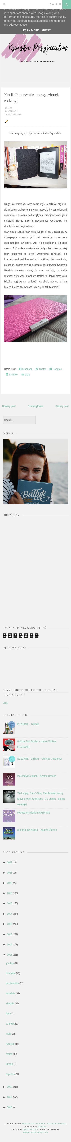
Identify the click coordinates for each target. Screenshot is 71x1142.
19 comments (14, 114)
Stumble (12, 374)
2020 (9, 883)
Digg (25, 374)
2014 (9, 944)
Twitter (41, 369)
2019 (9, 893)
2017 (9, 914)
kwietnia (10, 1044)
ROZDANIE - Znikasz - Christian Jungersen (39, 758)
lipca (8, 1013)
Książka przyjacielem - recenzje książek (44, 1123)
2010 (9, 1107)
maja (8, 1034)
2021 (9, 872)
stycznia (10, 1074)
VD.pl (5, 703)
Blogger (42, 1126)
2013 (9, 955)
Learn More (30, 30)
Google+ (56, 369)
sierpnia (10, 1003)
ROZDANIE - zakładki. (28, 724)
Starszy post (62, 406)
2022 (9, 862)
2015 (9, 934)
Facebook (25, 369)
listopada (10, 973)
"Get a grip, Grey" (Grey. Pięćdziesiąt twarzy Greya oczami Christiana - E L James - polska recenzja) (41, 798)
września (10, 993)
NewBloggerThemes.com (35, 1132)
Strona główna (35, 406)
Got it (46, 30)
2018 (9, 903)
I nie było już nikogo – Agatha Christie (37, 830)
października (12, 983)
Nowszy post (9, 406)
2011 (9, 1097)
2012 (9, 1087)
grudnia (10, 963)
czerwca (10, 1023)
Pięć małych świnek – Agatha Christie (36, 776)
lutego (9, 1064)
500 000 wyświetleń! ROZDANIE (33, 812)
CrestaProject (30, 1129)
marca (9, 1054)
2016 (9, 924)
